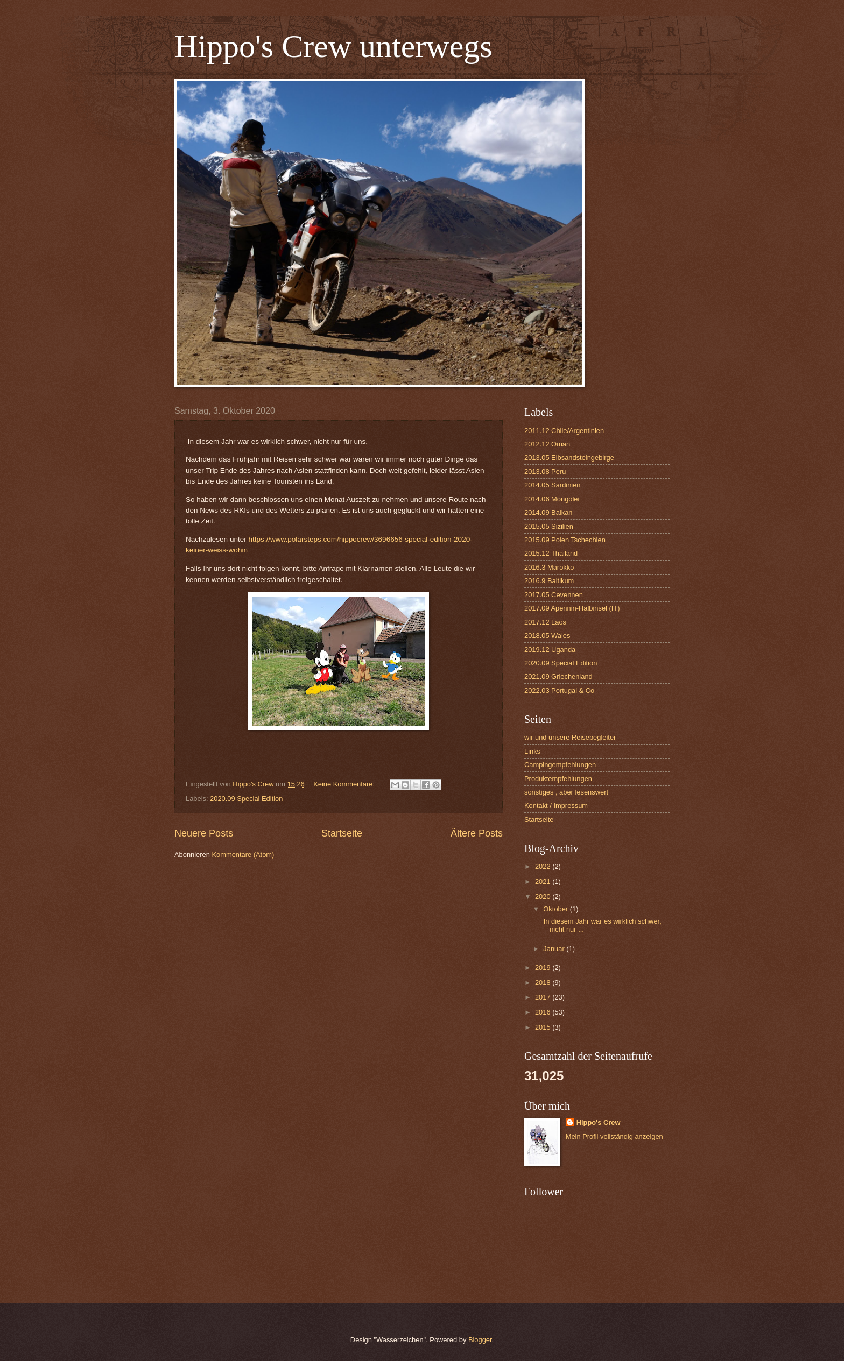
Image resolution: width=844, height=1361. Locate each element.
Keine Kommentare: (344, 784)
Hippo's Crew (598, 1122)
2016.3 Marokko (549, 567)
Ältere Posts (477, 833)
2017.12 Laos (545, 622)
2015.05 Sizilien (548, 526)
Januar (554, 949)
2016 (543, 1012)
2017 (543, 997)
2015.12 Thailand (551, 553)
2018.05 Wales (547, 636)
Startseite (341, 833)
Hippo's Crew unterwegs (333, 46)
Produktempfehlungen (558, 779)
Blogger (480, 1340)
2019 (543, 967)
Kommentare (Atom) (243, 854)
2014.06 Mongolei (551, 499)
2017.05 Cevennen (553, 595)
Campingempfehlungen (560, 765)
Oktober (556, 909)
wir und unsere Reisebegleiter (570, 737)
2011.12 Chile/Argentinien (564, 431)
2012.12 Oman (547, 444)
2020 (543, 896)
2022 (543, 866)
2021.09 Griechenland (558, 676)
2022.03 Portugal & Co (559, 690)
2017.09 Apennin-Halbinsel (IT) (572, 608)
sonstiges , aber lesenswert (566, 792)
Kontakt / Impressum (556, 806)
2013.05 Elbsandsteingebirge (569, 457)
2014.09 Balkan (548, 512)
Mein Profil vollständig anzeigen (614, 1136)
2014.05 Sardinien (552, 485)
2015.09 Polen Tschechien (565, 540)
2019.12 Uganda (549, 650)
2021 (543, 881)
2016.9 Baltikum (549, 581)
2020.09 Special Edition (246, 799)
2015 (543, 1027)
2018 (543, 983)
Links (532, 751)
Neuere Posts (203, 833)
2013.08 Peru (545, 471)
